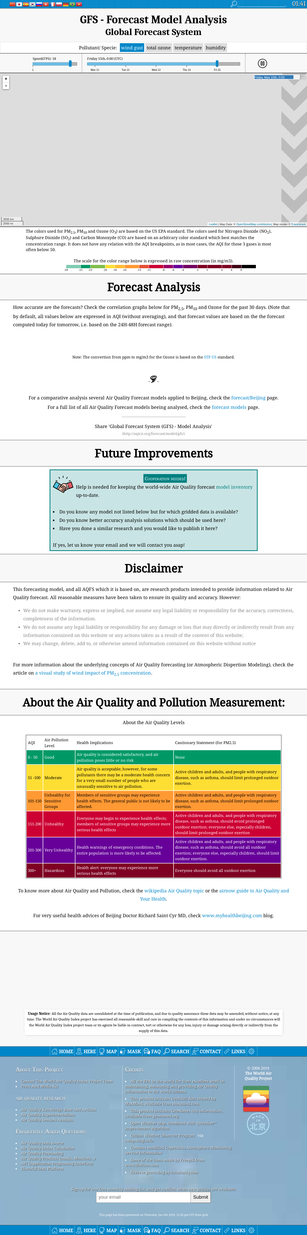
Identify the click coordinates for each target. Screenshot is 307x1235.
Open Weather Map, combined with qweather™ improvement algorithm (170, 1125)
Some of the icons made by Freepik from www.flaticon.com (164, 1162)
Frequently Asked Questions (51, 1131)
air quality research (40, 1098)
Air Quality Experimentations (48, 1114)
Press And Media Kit (39, 1086)
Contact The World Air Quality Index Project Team (67, 1081)
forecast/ (248, 398)
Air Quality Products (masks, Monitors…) (58, 1158)
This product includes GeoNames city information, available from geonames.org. (174, 1113)
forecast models (229, 407)
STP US (211, 357)
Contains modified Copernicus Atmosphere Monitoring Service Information (178, 1150)
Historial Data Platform (42, 1168)
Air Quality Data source (42, 1143)
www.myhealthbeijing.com (232, 915)
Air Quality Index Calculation (48, 1148)
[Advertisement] (153, 971)
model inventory (234, 487)
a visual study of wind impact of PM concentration (93, 673)
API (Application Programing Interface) (57, 1163)
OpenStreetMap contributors (253, 224)
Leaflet (213, 224)
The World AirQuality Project (258, 1076)
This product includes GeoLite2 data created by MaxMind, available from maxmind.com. (170, 1101)
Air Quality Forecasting (42, 1153)
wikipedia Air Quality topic (174, 891)
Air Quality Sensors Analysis (47, 1119)
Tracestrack (298, 224)
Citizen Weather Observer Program (162, 1135)
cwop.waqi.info (139, 1140)
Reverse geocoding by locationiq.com (164, 1172)
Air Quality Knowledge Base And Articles (58, 1109)
